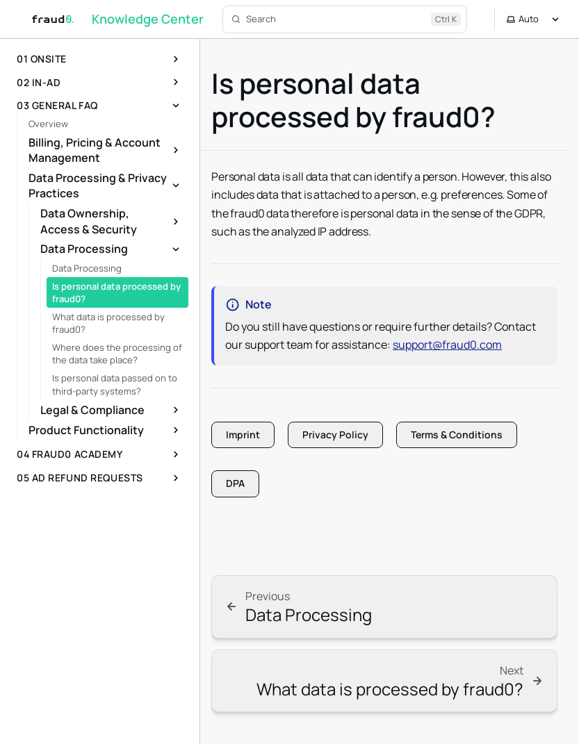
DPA (235, 483)
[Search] (344, 19)
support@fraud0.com (447, 344)
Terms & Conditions (457, 434)
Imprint (243, 434)
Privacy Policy (335, 434)
